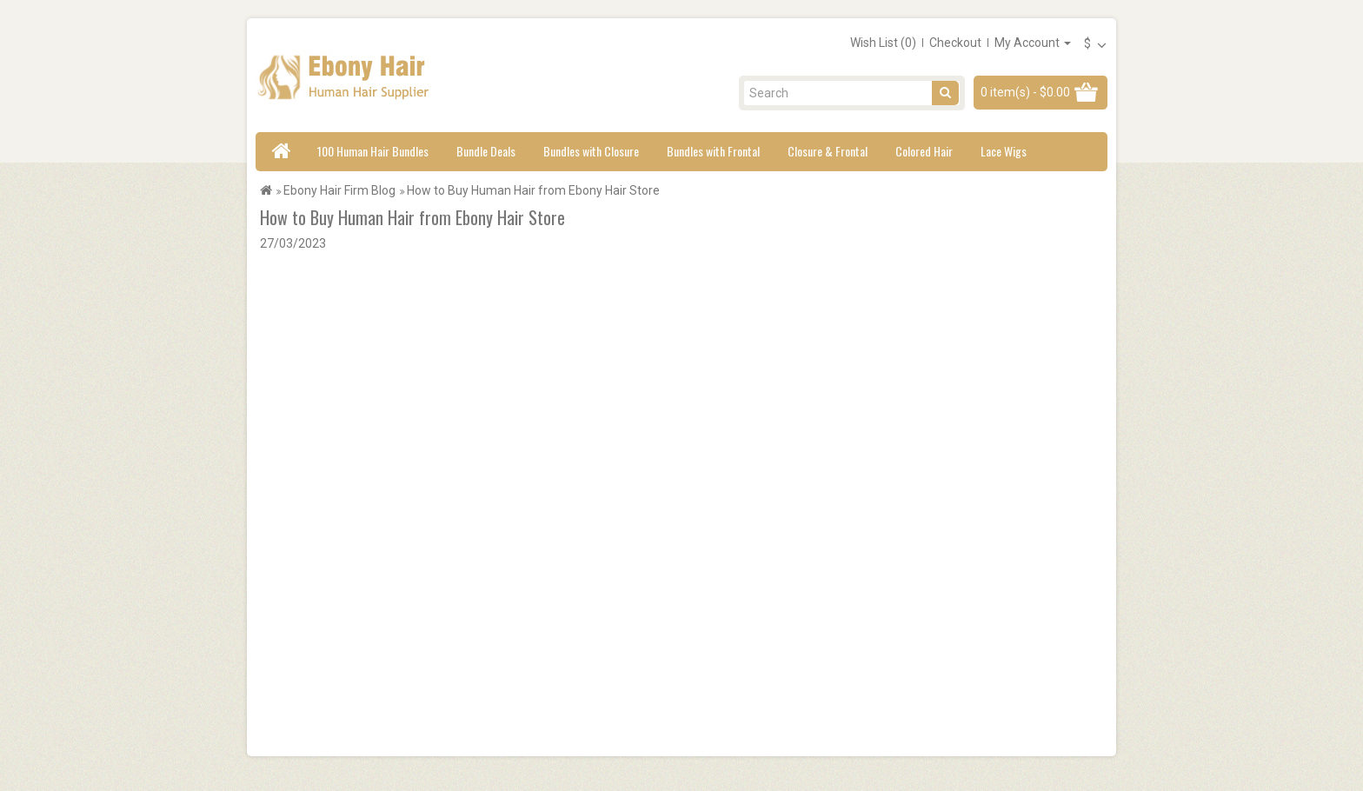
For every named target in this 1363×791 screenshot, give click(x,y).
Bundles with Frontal (713, 151)
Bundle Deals (485, 151)
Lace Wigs (1004, 151)
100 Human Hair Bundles (373, 151)
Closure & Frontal (828, 151)
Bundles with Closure (591, 151)
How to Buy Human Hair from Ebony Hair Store (533, 190)
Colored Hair (924, 151)
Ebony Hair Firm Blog (339, 190)
